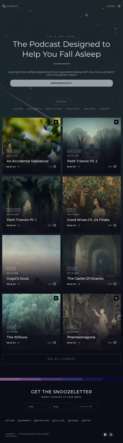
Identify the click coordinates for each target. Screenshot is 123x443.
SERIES (61, 101)
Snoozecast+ (61, 83)
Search (12, 6)
